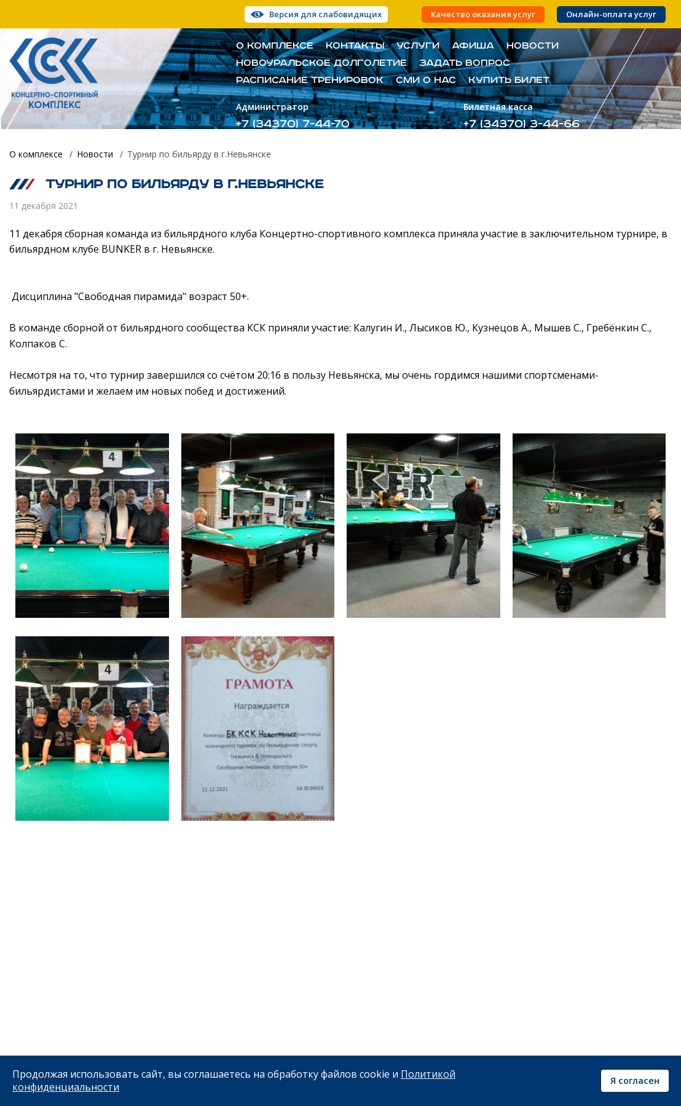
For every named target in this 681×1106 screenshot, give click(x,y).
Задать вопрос (464, 63)
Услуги (417, 46)
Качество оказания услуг (483, 14)
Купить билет (508, 80)
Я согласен (634, 1080)
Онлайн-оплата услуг (611, 14)
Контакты (355, 46)
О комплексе (274, 46)
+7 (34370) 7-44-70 (293, 123)
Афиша (473, 46)
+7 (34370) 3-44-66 (521, 123)
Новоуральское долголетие (321, 63)
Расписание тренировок (310, 80)
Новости (532, 46)
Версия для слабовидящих (325, 14)
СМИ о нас (426, 80)
